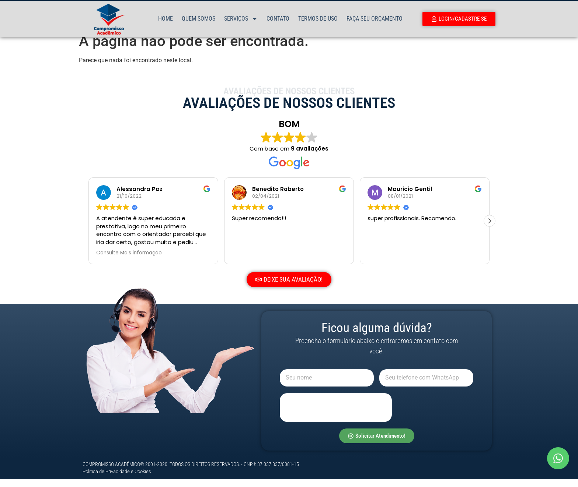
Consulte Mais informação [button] (129, 260)
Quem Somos (198, 18)
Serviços (241, 18)
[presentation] (336, 415)
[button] (489, 228)
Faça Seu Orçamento (375, 18)
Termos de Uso (318, 18)
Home (165, 18)
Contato (278, 18)
